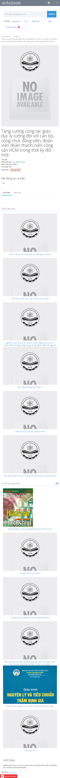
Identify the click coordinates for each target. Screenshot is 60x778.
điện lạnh (35, 21)
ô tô (26, 21)
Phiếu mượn (12, 27)
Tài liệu (16, 36)
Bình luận (17, 192)
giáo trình (16, 21)
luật (49, 21)
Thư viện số (5, 36)
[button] (56, 483)
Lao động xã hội (18, 162)
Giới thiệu (6, 192)
